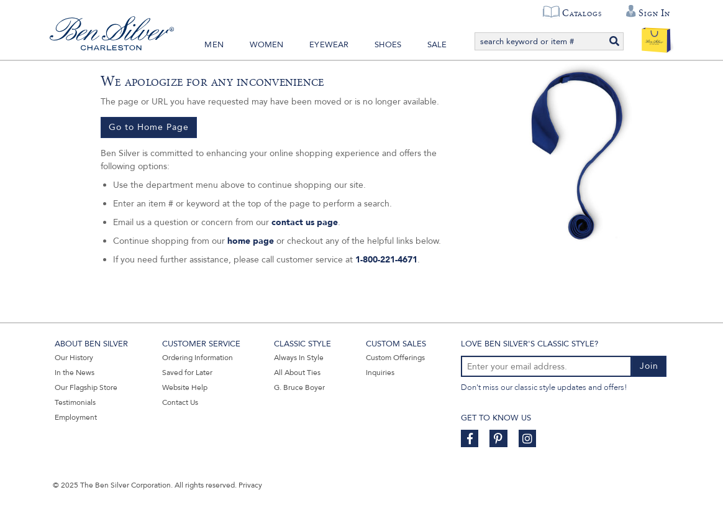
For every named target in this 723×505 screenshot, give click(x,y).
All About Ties (297, 373)
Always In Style (299, 358)
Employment (76, 417)
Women (267, 44)
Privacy (250, 485)
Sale (437, 44)
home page (250, 241)
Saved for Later (187, 373)
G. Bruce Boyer (299, 387)
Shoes (388, 44)
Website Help (184, 387)
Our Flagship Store (86, 387)
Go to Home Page (149, 127)
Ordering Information (197, 358)
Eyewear (328, 44)
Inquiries (380, 373)
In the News (74, 373)
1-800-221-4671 (386, 260)
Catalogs (581, 13)
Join (649, 366)
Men (214, 44)
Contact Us (180, 402)
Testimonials (75, 402)
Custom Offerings (395, 358)
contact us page (304, 222)
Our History (74, 358)
